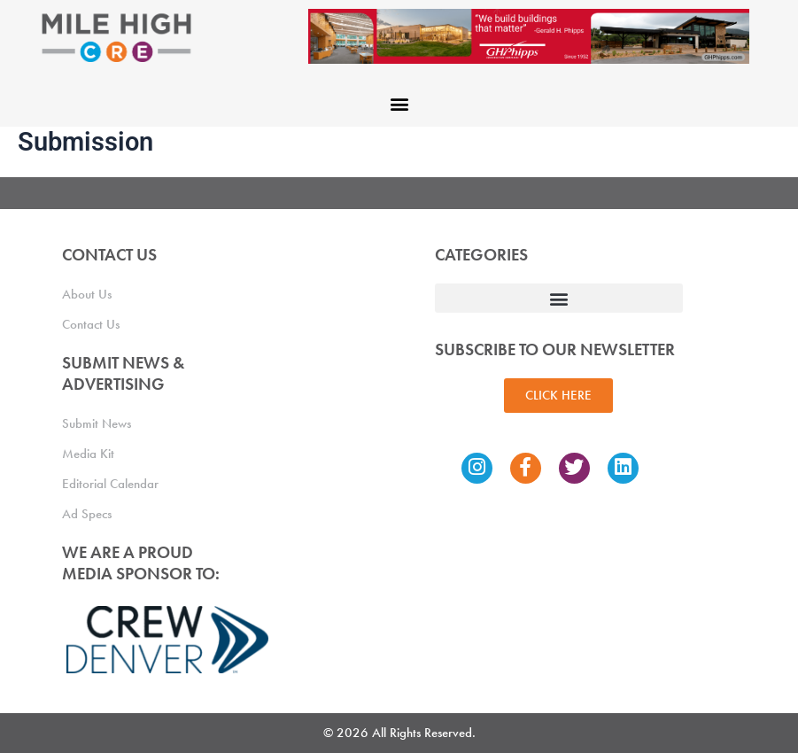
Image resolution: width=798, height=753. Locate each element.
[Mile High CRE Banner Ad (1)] (528, 35)
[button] (399, 103)
